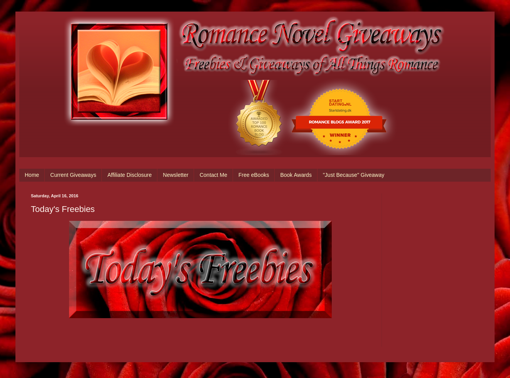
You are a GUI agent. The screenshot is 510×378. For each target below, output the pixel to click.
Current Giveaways (73, 175)
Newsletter (175, 175)
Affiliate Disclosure (129, 175)
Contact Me (213, 175)
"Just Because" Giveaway (353, 175)
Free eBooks (253, 175)
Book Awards (295, 175)
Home (32, 175)
